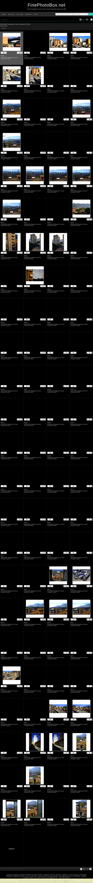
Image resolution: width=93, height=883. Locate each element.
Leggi (55, 880)
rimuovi (66, 880)
